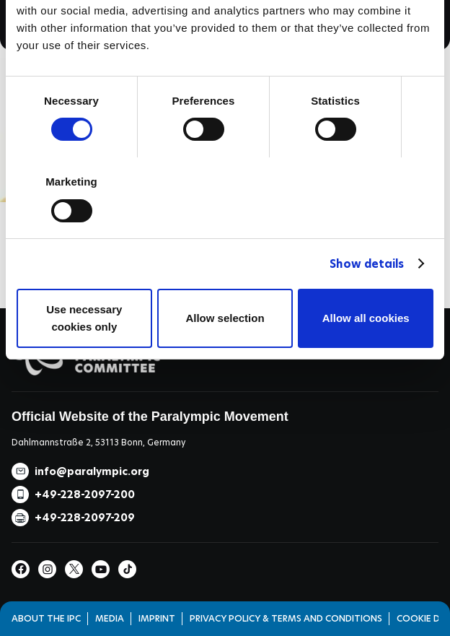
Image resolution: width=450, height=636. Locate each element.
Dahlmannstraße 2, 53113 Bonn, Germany (98, 442)
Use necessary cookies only (84, 318)
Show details (367, 263)
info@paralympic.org (92, 471)
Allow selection (224, 318)
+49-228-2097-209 (85, 517)
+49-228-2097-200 (85, 494)
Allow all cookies (366, 318)
